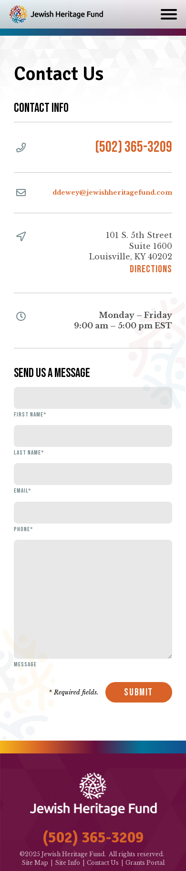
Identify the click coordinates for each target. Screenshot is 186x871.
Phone (23, 529)
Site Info (67, 862)
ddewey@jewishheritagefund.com (112, 192)
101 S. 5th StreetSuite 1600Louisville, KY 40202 (130, 252)
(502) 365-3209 (133, 147)
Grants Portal (145, 862)
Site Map (34, 862)
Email (22, 490)
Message (25, 664)
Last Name (29, 452)
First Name (30, 414)
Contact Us (103, 862)
